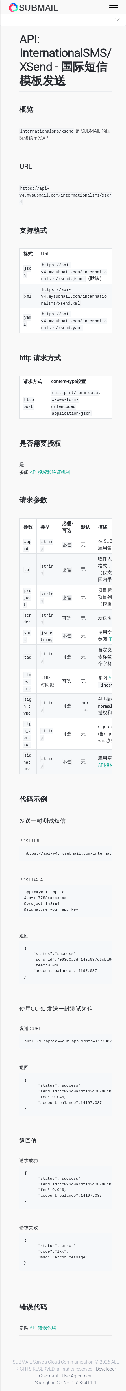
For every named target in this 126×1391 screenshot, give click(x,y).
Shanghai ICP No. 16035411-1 (66, 1383)
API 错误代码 (43, 1327)
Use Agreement (77, 1376)
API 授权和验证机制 (50, 472)
